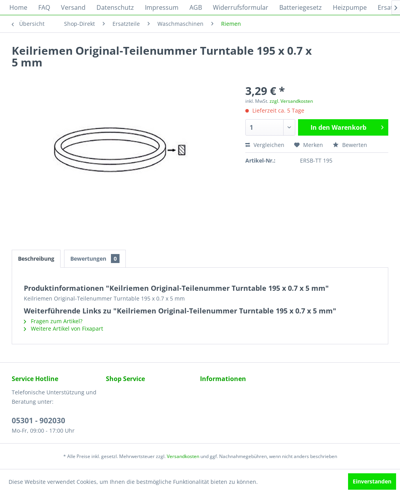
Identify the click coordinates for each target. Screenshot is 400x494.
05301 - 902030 (38, 420)
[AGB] (195, 7)
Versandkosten (183, 456)
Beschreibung (36, 258)
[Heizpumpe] (349, 7)
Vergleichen (264, 145)
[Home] (18, 7)
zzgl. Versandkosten (291, 101)
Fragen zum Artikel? (53, 321)
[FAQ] (44, 7)
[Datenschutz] (115, 7)
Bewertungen (95, 258)
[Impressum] (161, 7)
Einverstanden (372, 481)
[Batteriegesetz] (300, 7)
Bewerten (350, 145)
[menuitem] (18, 7)
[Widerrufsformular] (240, 7)
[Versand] (73, 7)
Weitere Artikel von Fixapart (63, 328)
